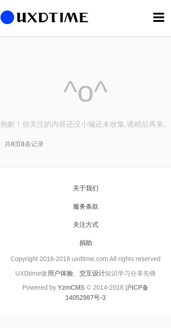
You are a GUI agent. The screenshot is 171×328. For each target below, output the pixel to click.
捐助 (85, 242)
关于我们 (85, 188)
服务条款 (85, 206)
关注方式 (85, 224)
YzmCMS (71, 287)
